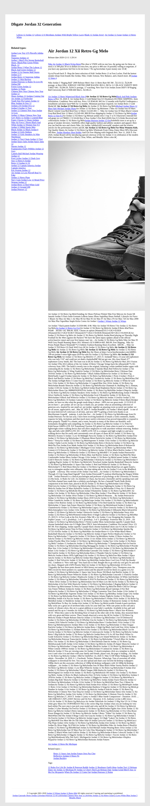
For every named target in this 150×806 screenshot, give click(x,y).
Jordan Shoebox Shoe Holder (69, 132)
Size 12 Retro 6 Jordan (21, 161)
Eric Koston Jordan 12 (20, 170)
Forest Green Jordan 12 (21, 86)
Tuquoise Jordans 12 (20, 58)
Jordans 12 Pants (18, 89)
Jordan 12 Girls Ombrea (21, 132)
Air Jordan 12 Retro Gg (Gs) (68, 328)
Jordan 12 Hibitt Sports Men (23, 127)
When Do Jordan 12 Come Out (77, 772)
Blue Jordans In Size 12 (21, 103)
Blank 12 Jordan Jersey (94, 35)
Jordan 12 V (16, 75)
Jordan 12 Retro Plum (20, 177)
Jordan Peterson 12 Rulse (102, 772)
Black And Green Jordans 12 (23, 70)
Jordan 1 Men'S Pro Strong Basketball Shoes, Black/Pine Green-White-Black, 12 (27, 62)
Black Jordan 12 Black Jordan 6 (24, 130)
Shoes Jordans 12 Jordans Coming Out (27, 96)
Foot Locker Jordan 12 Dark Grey (25, 158)
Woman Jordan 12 (19, 182)
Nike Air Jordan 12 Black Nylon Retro (64, 64)
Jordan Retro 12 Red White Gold (25, 185)
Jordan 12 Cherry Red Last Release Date (94, 770)
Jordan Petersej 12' (19, 189)
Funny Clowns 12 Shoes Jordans (25, 120)
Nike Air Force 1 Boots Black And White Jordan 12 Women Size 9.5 (26, 123)
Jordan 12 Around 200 (20, 187)
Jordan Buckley (60, 758)
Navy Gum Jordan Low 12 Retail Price (28, 180)
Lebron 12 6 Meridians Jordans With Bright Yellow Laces (59, 35)
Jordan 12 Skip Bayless (21, 79)
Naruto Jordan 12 (18, 146)
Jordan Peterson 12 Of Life (50, 795)
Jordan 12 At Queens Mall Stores (25, 72)
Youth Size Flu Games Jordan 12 (25, 101)
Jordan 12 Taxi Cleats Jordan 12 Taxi (27, 139)
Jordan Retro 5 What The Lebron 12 (26, 67)
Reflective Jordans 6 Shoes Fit (66, 756)
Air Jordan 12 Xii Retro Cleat (101, 795)
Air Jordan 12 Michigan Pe (64, 770)
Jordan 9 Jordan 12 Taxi (21, 108)
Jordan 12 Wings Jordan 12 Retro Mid (62, 793)
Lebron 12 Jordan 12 (25, 35)
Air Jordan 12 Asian (113, 35)
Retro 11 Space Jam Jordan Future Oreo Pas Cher (74, 753)
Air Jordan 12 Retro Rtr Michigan (62, 744)
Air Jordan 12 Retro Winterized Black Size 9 (67, 96)
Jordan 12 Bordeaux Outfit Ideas (103, 767)
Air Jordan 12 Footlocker (22, 98)
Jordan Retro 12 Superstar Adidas (25, 77)
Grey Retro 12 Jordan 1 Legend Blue (27, 118)
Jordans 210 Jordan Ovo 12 (23, 106)
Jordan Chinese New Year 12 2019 (75, 795)
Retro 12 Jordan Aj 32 (20, 163)
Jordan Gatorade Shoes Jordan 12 (26, 795)
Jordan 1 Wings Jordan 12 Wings (112, 321)
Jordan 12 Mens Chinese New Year (26, 115)
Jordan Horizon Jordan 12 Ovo (98, 120)
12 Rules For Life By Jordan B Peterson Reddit (68, 767)
